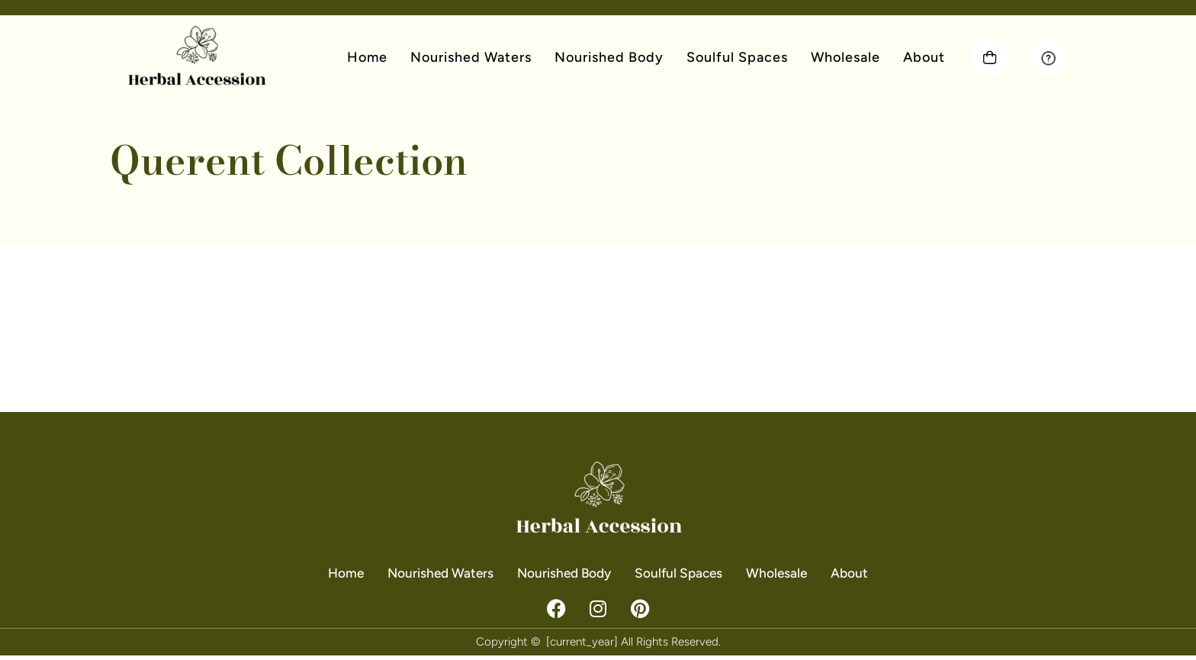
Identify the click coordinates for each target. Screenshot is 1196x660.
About (924, 57)
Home (367, 57)
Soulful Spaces (737, 57)
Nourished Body (609, 57)
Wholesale (845, 57)
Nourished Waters (471, 57)
